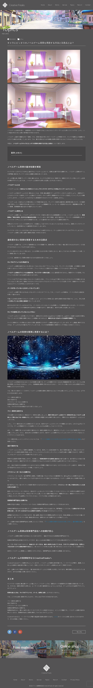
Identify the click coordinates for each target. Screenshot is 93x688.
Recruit (79, 5)
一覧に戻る (79, 631)
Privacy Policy (75, 679)
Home (43, 5)
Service (64, 5)
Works (57, 5)
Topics (72, 5)
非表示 (18, 153)
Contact (87, 5)
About (50, 5)
